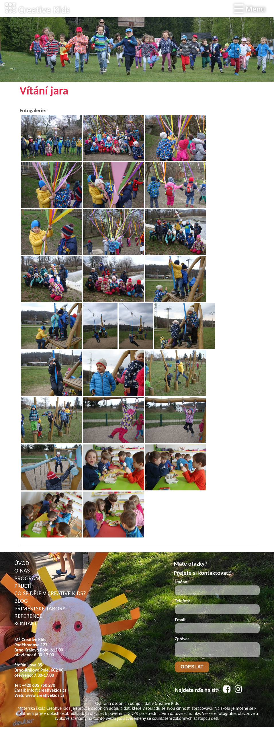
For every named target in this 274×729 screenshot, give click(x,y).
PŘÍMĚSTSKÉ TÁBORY (39, 608)
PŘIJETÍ (23, 585)
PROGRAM (27, 578)
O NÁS (22, 570)
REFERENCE (28, 616)
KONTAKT (25, 623)
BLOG (21, 600)
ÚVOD (21, 563)
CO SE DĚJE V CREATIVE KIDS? (50, 593)
